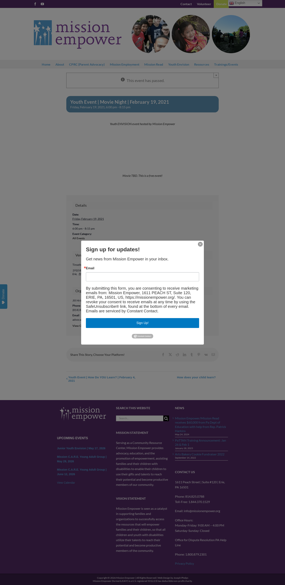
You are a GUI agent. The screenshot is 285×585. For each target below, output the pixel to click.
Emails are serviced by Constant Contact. (122, 311)
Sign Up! (142, 323)
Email (90, 268)
